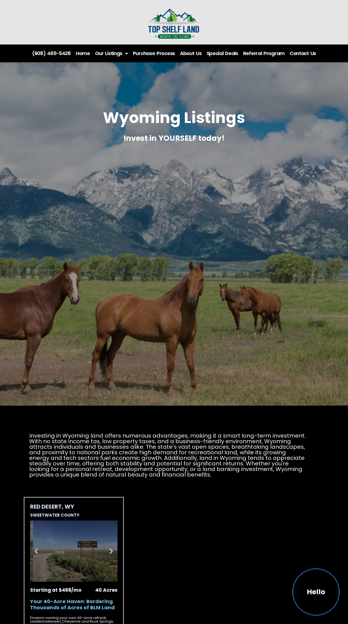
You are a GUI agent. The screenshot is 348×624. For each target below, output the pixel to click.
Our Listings (111, 53)
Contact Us (303, 53)
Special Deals (222, 53)
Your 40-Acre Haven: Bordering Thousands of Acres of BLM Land (72, 604)
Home (83, 53)
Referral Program (264, 53)
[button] (36, 550)
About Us (191, 53)
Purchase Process (154, 53)
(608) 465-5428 (51, 53)
